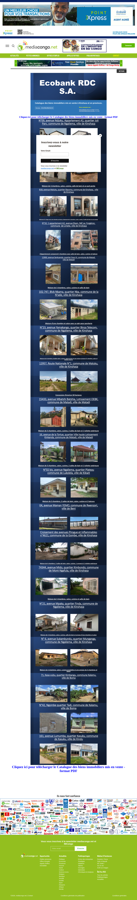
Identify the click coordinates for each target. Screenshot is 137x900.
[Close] (100, 135)
